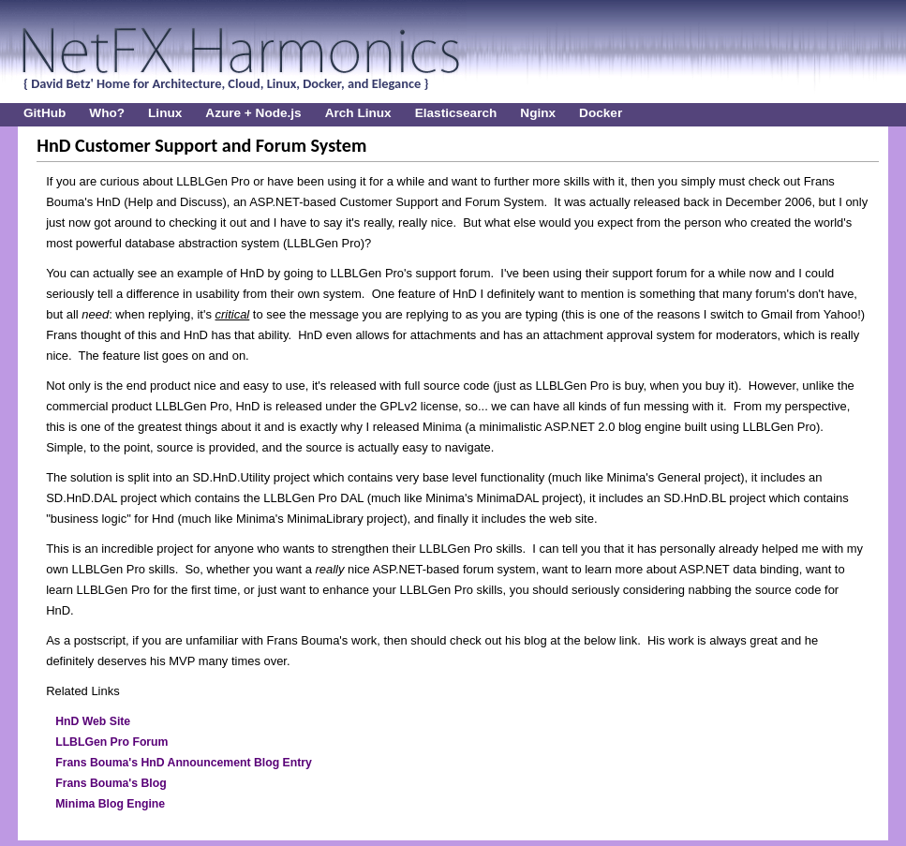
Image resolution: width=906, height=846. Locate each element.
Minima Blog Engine (110, 803)
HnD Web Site (92, 721)
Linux (165, 113)
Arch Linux (358, 113)
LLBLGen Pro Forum (111, 742)
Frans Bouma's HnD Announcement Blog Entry (183, 762)
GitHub (44, 113)
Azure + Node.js (253, 113)
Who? (107, 113)
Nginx (538, 113)
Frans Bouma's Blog (110, 783)
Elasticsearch (456, 113)
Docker (600, 113)
